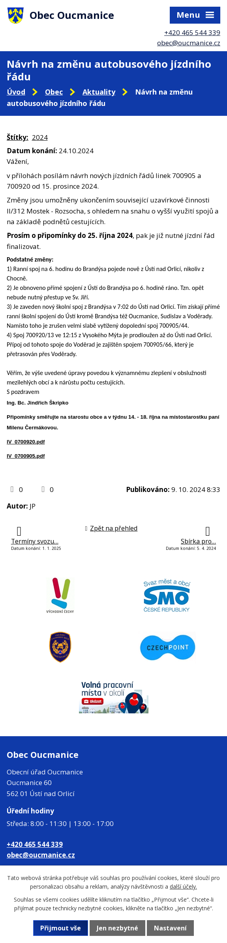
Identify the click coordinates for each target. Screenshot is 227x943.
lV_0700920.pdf (26, 442)
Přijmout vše (60, 928)
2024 (40, 137)
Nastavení (170, 928)
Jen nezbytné (117, 928)
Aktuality (99, 92)
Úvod (16, 92)
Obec (54, 92)
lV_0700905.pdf (26, 456)
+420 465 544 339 (192, 32)
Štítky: (17, 137)
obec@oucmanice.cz (188, 42)
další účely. (183, 886)
